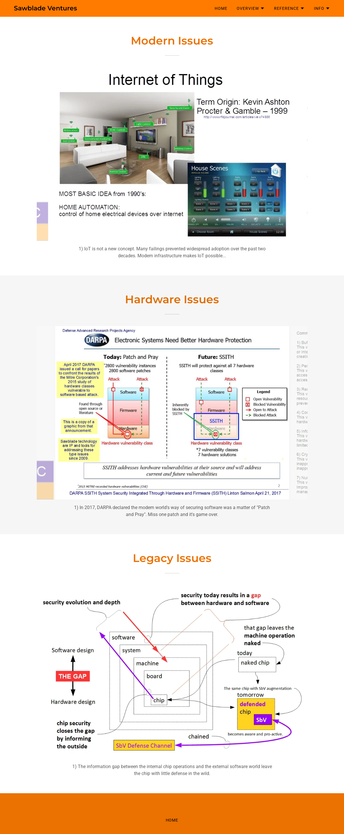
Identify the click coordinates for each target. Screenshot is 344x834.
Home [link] (221, 8)
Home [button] (172, 820)
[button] (251, 8)
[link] (45, 9)
